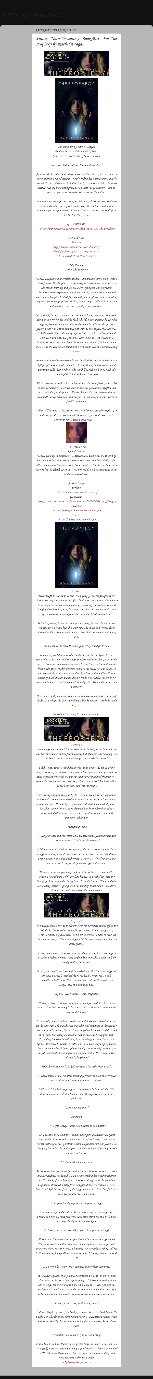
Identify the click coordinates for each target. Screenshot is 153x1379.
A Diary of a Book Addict (32, 15)
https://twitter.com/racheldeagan (77, 519)
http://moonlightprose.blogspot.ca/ (77, 492)
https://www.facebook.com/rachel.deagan (77, 510)
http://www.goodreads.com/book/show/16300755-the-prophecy (77, 229)
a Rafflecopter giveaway (76, 1362)
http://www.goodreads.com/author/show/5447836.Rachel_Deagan (77, 501)
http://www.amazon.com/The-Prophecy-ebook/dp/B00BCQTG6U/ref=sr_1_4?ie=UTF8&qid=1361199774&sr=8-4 (76, 251)
